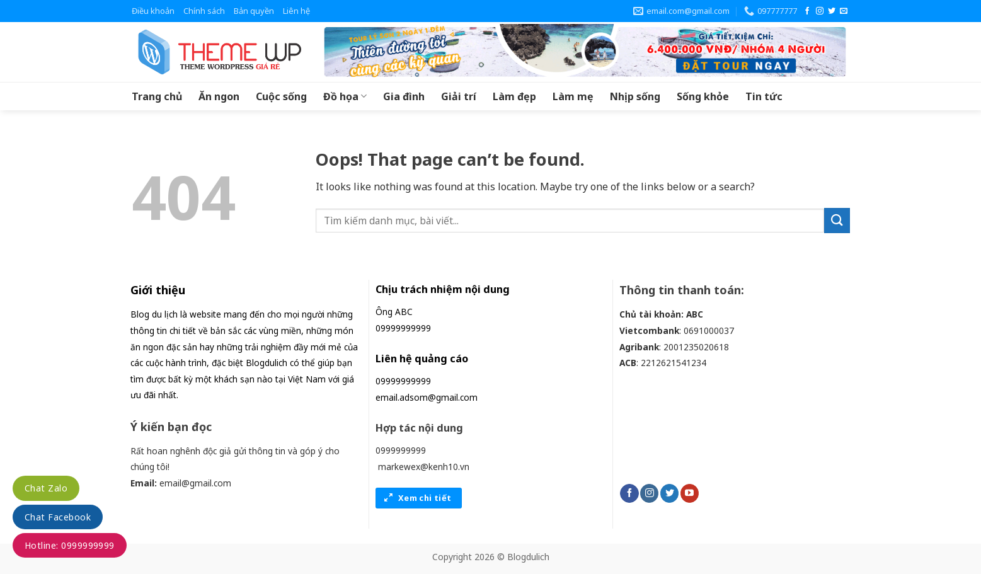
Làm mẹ (573, 96)
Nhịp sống (635, 96)
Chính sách (204, 10)
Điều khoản (153, 10)
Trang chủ (157, 96)
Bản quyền (254, 10)
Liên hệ (296, 10)
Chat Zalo (46, 488)
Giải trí (458, 96)
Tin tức (764, 96)
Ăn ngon (218, 96)
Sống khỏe (703, 96)
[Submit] (836, 220)
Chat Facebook (58, 517)
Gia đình (404, 96)
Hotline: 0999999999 (70, 545)
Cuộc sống (281, 96)
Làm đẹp (514, 96)
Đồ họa (345, 96)
